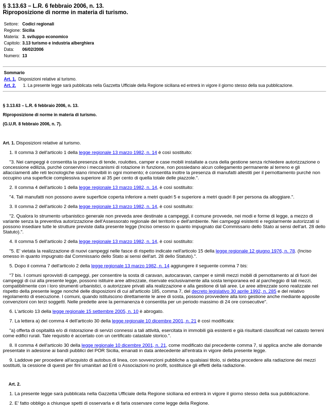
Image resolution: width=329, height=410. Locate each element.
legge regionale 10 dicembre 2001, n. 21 (154, 320)
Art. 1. (9, 143)
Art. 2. (12, 384)
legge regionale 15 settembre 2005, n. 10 (95, 311)
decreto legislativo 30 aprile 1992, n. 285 (234, 291)
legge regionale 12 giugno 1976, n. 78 (255, 251)
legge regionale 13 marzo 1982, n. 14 (118, 152)
